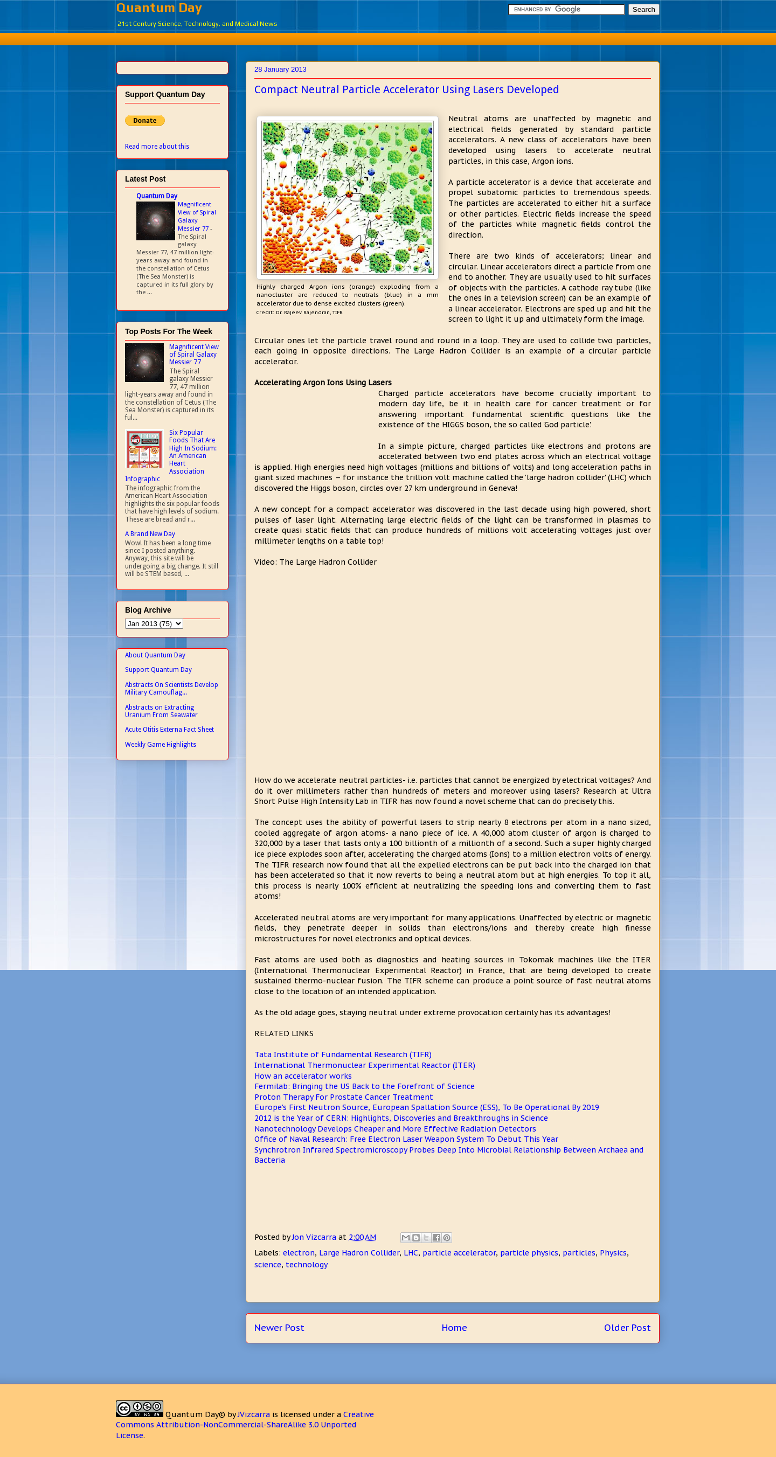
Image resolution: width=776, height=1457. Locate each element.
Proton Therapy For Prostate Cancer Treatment (343, 1097)
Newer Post (279, 1328)
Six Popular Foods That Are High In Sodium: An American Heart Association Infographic (171, 456)
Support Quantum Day (158, 670)
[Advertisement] (388, 37)
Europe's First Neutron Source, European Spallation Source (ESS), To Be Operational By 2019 (426, 1107)
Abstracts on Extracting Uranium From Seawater (161, 711)
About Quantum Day (155, 655)
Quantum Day (159, 7)
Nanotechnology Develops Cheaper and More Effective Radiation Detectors (395, 1129)
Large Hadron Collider (359, 1253)
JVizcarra (254, 1414)
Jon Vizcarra (315, 1237)
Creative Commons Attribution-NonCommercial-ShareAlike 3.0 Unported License (245, 1425)
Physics (613, 1253)
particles (579, 1253)
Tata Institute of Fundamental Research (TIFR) (343, 1054)
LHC (411, 1253)
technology (307, 1264)
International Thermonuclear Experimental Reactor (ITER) (364, 1065)
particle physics (529, 1253)
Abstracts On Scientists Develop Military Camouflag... (171, 688)
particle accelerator (459, 1253)
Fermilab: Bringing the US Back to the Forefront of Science (364, 1086)
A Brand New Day (150, 534)
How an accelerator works (303, 1076)
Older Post (627, 1328)
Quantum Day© (195, 1414)
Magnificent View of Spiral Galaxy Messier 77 (197, 216)
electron (299, 1253)
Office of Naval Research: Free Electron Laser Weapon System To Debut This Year (406, 1139)
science (267, 1264)
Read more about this (157, 146)
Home (454, 1328)
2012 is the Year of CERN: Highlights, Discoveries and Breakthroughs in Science (401, 1118)
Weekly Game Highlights (160, 744)
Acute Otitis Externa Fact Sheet (169, 729)
